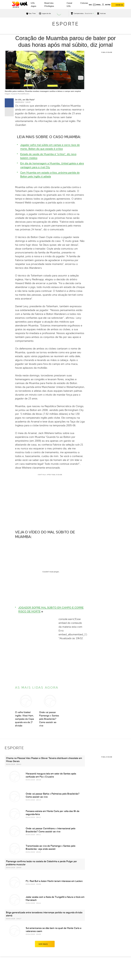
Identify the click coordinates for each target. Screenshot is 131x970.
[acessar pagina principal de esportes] (101, 13)
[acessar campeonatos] (77, 13)
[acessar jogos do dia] (44, 13)
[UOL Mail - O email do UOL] (97, 4)
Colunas (84, 3)
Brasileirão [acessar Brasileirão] (88, 13)
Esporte (65, 24)
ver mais (45, 944)
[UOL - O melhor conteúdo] (20, 5)
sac (90, 5)
